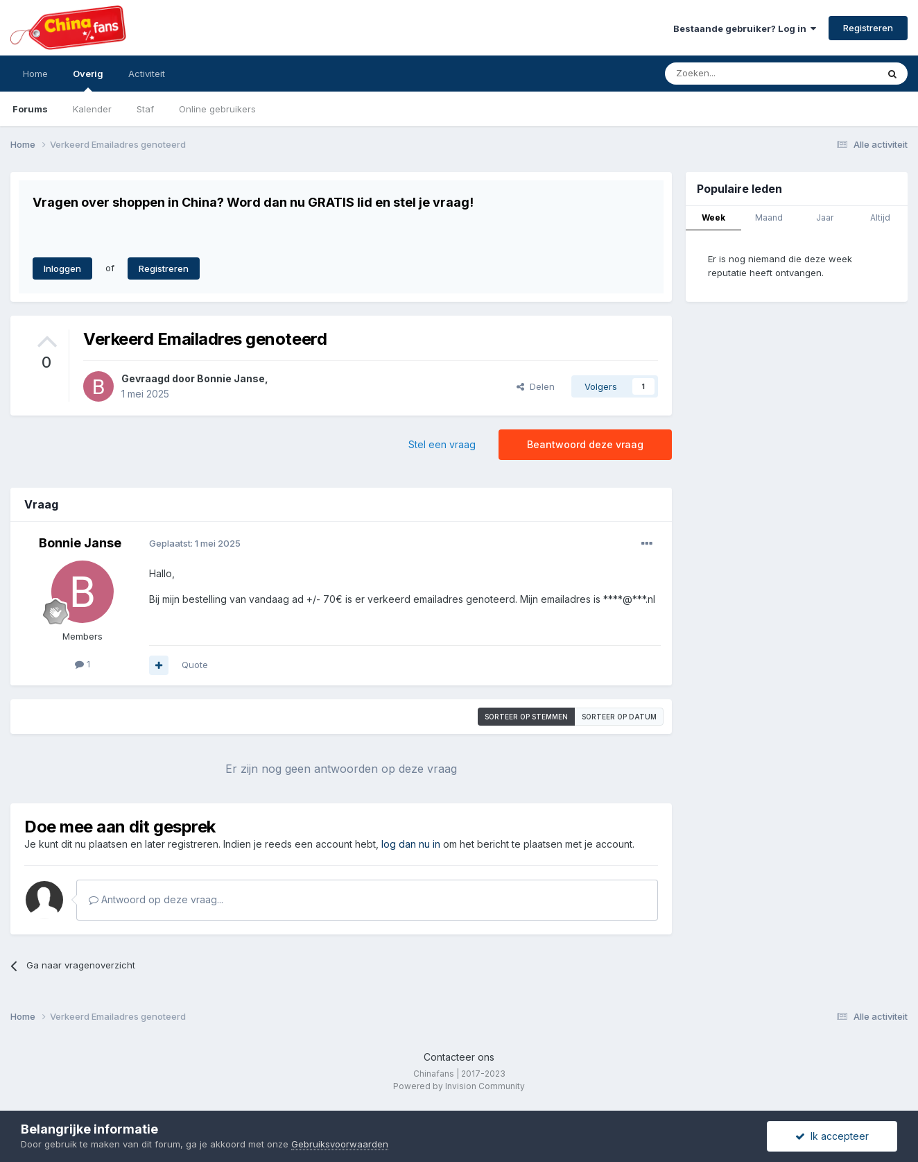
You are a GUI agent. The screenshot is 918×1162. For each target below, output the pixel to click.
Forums (30, 108)
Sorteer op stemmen (526, 716)
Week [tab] (713, 217)
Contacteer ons (459, 1057)
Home (35, 73)
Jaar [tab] (824, 217)
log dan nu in (410, 844)
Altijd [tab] (880, 217)
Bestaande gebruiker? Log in (744, 28)
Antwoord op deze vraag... (156, 899)
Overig (88, 80)
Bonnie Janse (231, 378)
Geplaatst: (195, 543)
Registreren (868, 27)
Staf (145, 108)
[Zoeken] (740, 73)
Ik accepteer (832, 1136)
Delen (536, 386)
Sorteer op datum (619, 716)
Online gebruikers (217, 108)
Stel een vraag (442, 444)
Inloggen (62, 268)
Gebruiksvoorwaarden (339, 1144)
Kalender (92, 108)
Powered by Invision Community (459, 1086)
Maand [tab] (769, 217)
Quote (195, 664)
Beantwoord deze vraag (585, 444)
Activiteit (146, 73)
